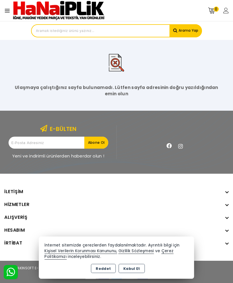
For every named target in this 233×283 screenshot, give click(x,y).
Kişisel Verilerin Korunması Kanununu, (80, 251)
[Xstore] (58, 10)
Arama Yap (187, 30)
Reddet (103, 268)
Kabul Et (131, 268)
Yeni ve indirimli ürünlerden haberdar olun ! (58, 156)
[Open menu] (8, 11)
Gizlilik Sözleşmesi (136, 251)
